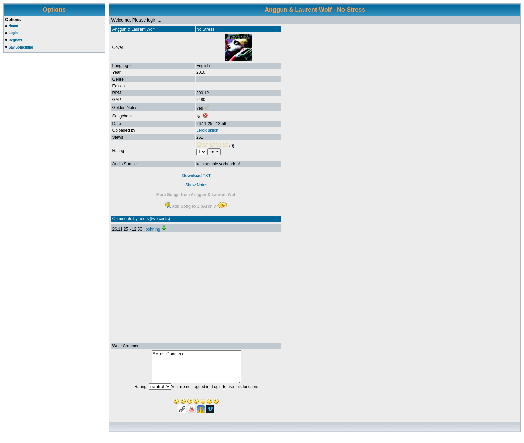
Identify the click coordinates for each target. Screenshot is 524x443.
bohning (153, 229)
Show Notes (196, 185)
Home (13, 26)
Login (13, 33)
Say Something (21, 47)
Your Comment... (196, 369)
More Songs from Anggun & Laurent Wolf (196, 194)
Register (15, 40)
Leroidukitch (207, 130)
